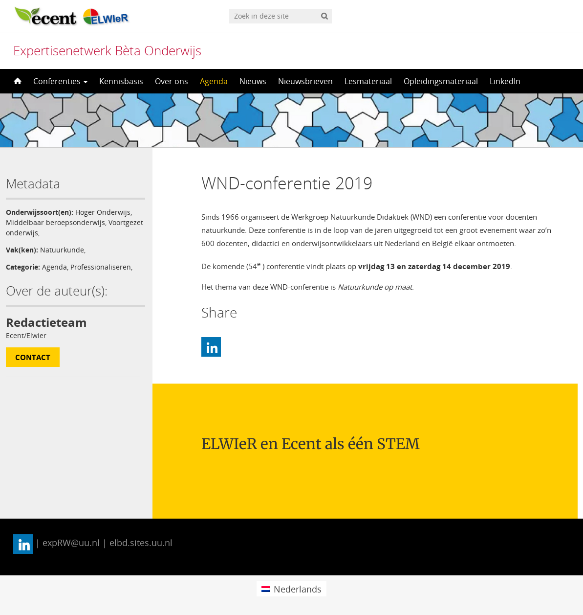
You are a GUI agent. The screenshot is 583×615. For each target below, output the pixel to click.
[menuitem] (291, 588)
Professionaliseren (100, 267)
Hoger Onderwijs (102, 212)
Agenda (214, 81)
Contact (32, 357)
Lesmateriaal (368, 81)
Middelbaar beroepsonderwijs (55, 222)
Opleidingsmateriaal (441, 81)
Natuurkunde (62, 249)
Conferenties (60, 81)
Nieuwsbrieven (305, 81)
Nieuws (252, 81)
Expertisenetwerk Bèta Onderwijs (107, 50)
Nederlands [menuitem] (298, 589)
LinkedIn (505, 81)
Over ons (171, 81)
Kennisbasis (121, 81)
